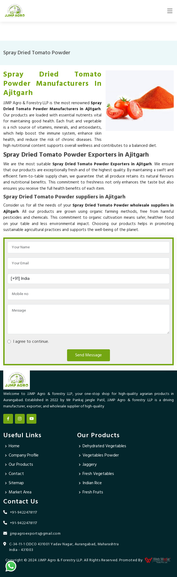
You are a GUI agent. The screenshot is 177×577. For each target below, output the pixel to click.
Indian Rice (92, 483)
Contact (16, 474)
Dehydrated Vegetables (104, 446)
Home (14, 446)
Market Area (20, 492)
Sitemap (16, 483)
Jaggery (90, 464)
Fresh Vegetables (98, 474)
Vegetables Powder (101, 455)
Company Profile (24, 455)
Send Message (88, 355)
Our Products (21, 464)
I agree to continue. (30, 341)
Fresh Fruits (93, 492)
